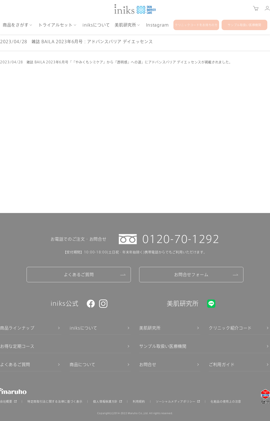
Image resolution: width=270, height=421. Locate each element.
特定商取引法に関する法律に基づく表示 (54, 401)
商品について (82, 364)
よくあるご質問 (79, 274)
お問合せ (147, 364)
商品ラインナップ (17, 328)
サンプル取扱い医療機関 (163, 346)
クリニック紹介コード (230, 328)
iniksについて (83, 328)
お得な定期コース (17, 346)
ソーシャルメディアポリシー (175, 401)
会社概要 (6, 401)
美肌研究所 (150, 328)
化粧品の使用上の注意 (226, 401)
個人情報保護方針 (105, 401)
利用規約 (139, 401)
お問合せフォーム (191, 274)
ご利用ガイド (221, 364)
